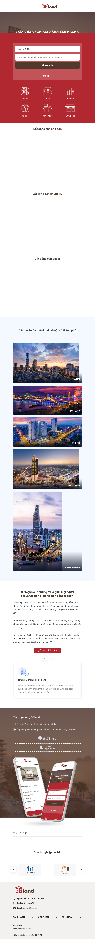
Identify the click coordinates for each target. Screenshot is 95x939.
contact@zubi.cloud (28, 908)
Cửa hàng (70, 116)
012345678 (25, 903)
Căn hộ (24, 98)
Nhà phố (25, 116)
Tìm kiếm (47, 65)
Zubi (29, 929)
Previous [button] (45, 658)
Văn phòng (47, 116)
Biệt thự (47, 98)
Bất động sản (47, 129)
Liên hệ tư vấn (49, 650)
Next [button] (50, 658)
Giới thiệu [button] (47, 917)
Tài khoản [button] (23, 917)
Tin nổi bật (20, 833)
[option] (45, 680)
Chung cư (70, 98)
